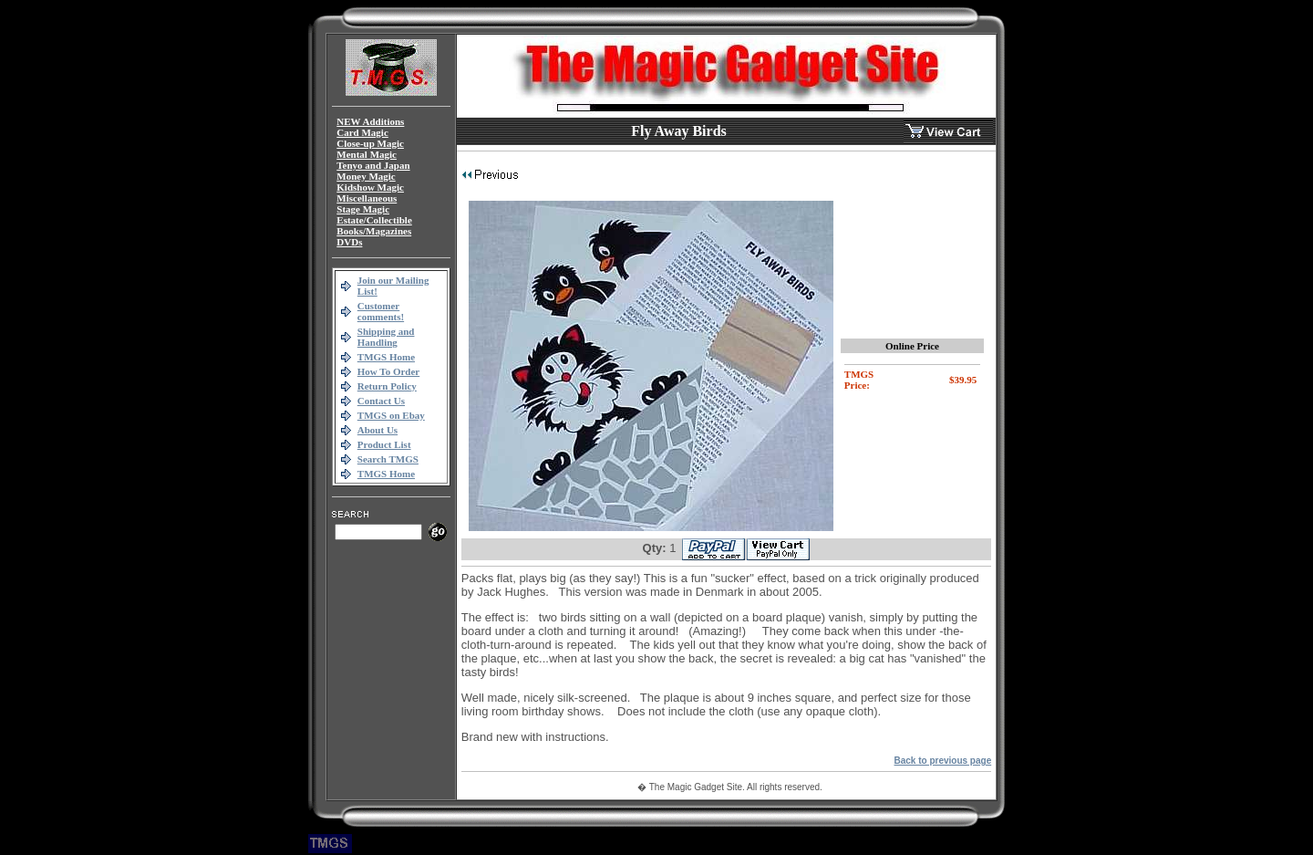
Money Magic (365, 176)
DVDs (349, 241)
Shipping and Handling (386, 337)
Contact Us (381, 400)
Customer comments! (380, 311)
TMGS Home (386, 356)
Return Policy (387, 386)
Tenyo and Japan (372, 165)
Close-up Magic (370, 143)
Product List (384, 444)
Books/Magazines (373, 230)
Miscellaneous (366, 198)
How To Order (388, 371)
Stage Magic (362, 208)
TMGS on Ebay (391, 415)
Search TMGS (388, 459)
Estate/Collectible (373, 219)
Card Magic (362, 132)
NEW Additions (370, 121)
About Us (377, 429)
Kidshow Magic (370, 187)
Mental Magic (366, 154)
